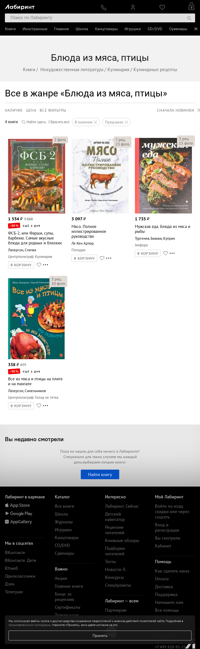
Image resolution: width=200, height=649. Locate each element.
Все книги (64, 506)
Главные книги (69, 586)
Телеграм (14, 592)
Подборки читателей (115, 550)
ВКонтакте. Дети (20, 560)
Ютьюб (11, 568)
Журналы (64, 522)
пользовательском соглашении (30, 625)
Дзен (9, 584)
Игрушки (133, 28)
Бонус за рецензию (64, 596)
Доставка (164, 586)
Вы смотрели (167, 538)
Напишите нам (169, 602)
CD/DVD (155, 28)
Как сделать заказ (172, 571)
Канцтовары (106, 28)
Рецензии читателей (114, 529)
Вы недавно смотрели (34, 439)
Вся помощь (167, 610)
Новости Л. (115, 569)
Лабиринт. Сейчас (122, 506)
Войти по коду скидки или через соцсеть (172, 511)
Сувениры (178, 28)
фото (60, 139)
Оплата (162, 579)
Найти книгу (100, 474)
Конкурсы (114, 577)
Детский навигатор (115, 516)
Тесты (110, 561)
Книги (10, 28)
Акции (61, 578)
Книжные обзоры (122, 540)
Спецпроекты (118, 585)
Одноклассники (20, 576)
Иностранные (35, 28)
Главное (61, 28)
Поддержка (166, 594)
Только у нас (67, 615)
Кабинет (163, 546)
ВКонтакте (15, 552)
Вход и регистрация (167, 527)
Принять (100, 635)
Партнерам (116, 610)
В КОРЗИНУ (21, 265)
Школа (82, 28)
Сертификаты (67, 607)
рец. (121, 139)
